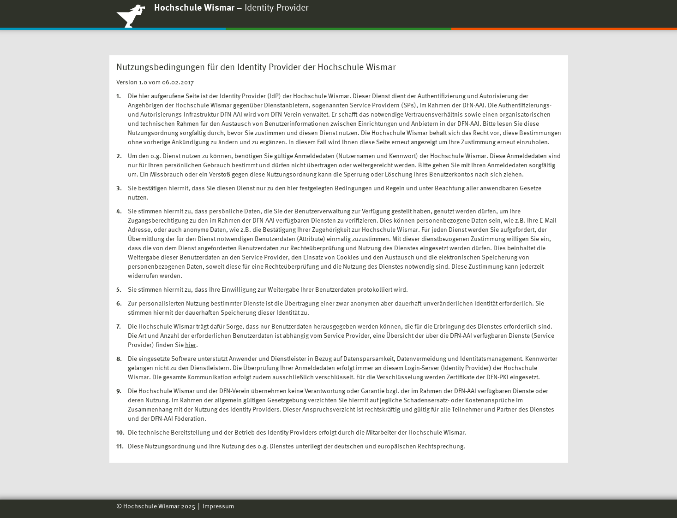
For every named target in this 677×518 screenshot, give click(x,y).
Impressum (218, 506)
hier (190, 345)
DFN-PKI (497, 377)
